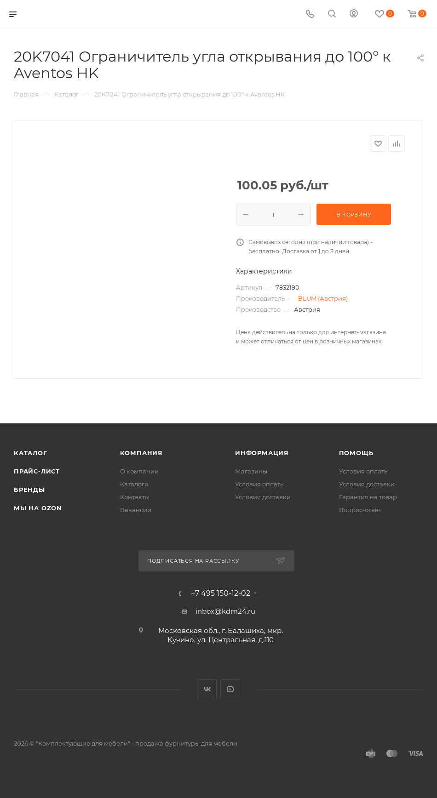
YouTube (230, 689)
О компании (139, 471)
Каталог (30, 452)
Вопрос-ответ (360, 509)
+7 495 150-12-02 (220, 593)
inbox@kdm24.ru (225, 611)
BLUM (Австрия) (323, 298)
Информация (262, 452)
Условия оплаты (260, 484)
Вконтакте (207, 689)
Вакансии (135, 509)
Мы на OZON (38, 508)
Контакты (135, 497)
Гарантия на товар (368, 497)
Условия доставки (263, 497)
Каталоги (134, 484)
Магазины (251, 471)
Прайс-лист (37, 471)
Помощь (356, 452)
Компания (141, 452)
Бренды (29, 489)
